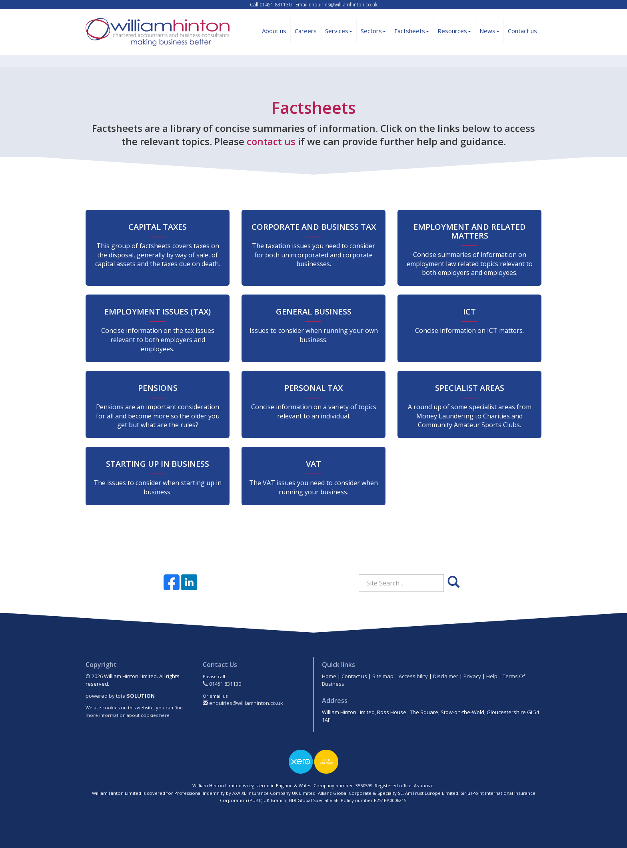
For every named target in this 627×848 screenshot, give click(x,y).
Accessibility (413, 676)
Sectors (373, 31)
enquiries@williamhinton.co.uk (343, 4)
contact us (271, 141)
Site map (382, 676)
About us (274, 31)
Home (329, 676)
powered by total (120, 695)
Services (338, 31)
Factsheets (411, 31)
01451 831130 (276, 4)
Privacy (472, 676)
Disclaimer (445, 676)
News (489, 31)
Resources (454, 31)
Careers (306, 31)
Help (491, 676)
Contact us (522, 31)
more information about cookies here (128, 715)
